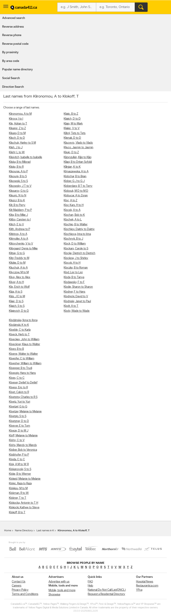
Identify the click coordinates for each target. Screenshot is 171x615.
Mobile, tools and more (62, 590)
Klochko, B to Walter (76, 224)
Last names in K (45, 530)
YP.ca (139, 590)
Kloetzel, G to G (18, 406)
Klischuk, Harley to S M (22, 142)
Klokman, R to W (19, 493)
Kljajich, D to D (72, 118)
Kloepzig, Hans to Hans (22, 373)
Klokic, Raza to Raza (20, 483)
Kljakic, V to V (71, 128)
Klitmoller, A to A (18, 238)
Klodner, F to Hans (74, 291)
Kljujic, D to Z (71, 152)
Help (90, 585)
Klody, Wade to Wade (77, 311)
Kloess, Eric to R (18, 387)
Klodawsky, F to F (74, 282)
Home (7, 530)
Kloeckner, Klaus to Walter (24, 344)
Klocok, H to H (72, 262)
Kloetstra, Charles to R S (23, 397)
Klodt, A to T (71, 306)
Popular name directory (17, 69)
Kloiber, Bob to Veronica (23, 449)
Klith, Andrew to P (19, 229)
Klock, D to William (75, 243)
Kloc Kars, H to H (73, 205)
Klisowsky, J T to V (20, 186)
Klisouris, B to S (18, 176)
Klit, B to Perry (17, 205)
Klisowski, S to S (18, 181)
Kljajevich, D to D (19, 311)
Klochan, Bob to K (74, 215)
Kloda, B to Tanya (74, 277)
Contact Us (18, 581)
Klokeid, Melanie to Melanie (25, 478)
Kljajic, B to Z (71, 113)
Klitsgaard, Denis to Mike (23, 248)
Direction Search (13, 87)
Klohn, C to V (16, 440)
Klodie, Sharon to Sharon (78, 286)
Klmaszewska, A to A (76, 171)
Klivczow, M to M (19, 272)
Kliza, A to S (15, 291)
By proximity (10, 52)
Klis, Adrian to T (18, 123)
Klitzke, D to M (17, 262)
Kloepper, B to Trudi (20, 368)
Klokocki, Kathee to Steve (24, 507)
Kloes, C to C (16, 378)
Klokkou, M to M (18, 488)
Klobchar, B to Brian (75, 176)
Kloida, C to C (17, 459)
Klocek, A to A (72, 210)
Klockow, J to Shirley (76, 258)
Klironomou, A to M (20, 113)
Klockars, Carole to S (76, 248)
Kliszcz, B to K (17, 200)
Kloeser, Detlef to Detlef (23, 382)
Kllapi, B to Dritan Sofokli (78, 162)
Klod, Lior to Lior (73, 272)
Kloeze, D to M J (18, 430)
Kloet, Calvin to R (19, 392)
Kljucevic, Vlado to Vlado (78, 142)
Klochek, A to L (73, 219)
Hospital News (144, 581)
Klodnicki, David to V (76, 296)
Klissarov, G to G (18, 190)
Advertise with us (59, 581)
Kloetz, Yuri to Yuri (19, 401)
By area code (10, 61)
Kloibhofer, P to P (19, 454)
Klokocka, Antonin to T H (23, 502)
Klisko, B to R (16, 166)
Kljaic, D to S (16, 301)
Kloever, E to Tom (19, 425)
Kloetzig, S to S (17, 416)
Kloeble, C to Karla (20, 329)
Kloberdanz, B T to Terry (78, 186)
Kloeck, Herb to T (19, 334)
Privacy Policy (20, 590)
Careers (16, 585)
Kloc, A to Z (70, 200)
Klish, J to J (15, 147)
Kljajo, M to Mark (73, 123)
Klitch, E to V (16, 224)
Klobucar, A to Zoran (76, 195)
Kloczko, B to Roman (76, 267)
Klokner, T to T (17, 498)
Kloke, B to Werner (20, 473)
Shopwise (54, 594)
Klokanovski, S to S (20, 469)
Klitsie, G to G (17, 253)
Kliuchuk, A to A (18, 267)
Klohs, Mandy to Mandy (23, 445)
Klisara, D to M (17, 133)
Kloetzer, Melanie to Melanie (25, 411)
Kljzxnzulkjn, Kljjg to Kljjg (77, 157)
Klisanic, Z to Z (17, 128)
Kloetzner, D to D (19, 421)
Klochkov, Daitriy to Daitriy (79, 229)
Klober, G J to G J (74, 181)
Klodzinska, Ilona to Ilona (23, 320)
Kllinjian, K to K (72, 166)
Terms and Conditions (25, 594)
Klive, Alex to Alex (19, 277)
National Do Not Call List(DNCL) (107, 590)
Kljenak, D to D (72, 137)
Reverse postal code (15, 44)
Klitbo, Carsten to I (20, 219)
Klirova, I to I (16, 118)
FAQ (90, 581)
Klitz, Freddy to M (19, 258)
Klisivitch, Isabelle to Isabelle (25, 157)
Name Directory (24, 530)
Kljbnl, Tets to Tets (75, 133)
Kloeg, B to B (16, 349)
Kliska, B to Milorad (20, 162)
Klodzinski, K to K (19, 325)
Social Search (11, 78)
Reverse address (13, 26)
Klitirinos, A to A (18, 234)
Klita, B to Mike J (18, 215)
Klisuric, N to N (17, 195)
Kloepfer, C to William (21, 358)
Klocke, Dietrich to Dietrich (79, 253)
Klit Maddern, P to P (20, 210)
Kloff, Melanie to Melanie (23, 435)
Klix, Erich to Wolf (19, 286)
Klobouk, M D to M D (76, 190)
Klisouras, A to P (18, 171)
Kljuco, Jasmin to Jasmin (78, 147)
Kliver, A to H (16, 282)
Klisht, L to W (17, 152)
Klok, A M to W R (19, 464)
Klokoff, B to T (17, 512)
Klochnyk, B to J (73, 238)
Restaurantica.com (147, 585)
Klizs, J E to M (17, 296)
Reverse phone (11, 35)
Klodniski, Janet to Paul (77, 301)
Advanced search (13, 18)
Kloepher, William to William (25, 363)
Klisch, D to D (17, 137)
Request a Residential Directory (106, 594)
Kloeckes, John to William (24, 339)
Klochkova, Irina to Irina (77, 234)
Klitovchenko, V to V (21, 243)
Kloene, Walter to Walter (23, 353)
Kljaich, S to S (16, 306)
